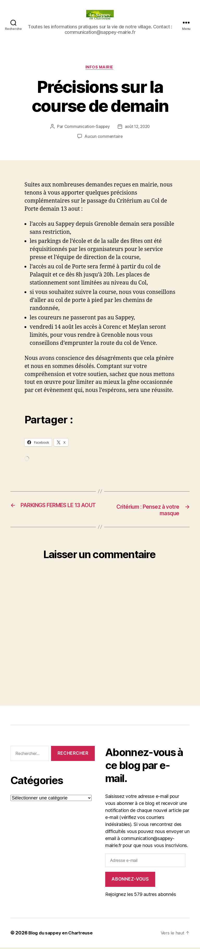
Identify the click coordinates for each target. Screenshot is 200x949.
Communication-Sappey (86, 127)
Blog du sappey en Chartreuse (62, 934)
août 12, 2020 (137, 127)
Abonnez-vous (130, 880)
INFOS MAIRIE (100, 68)
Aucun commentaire (103, 137)
